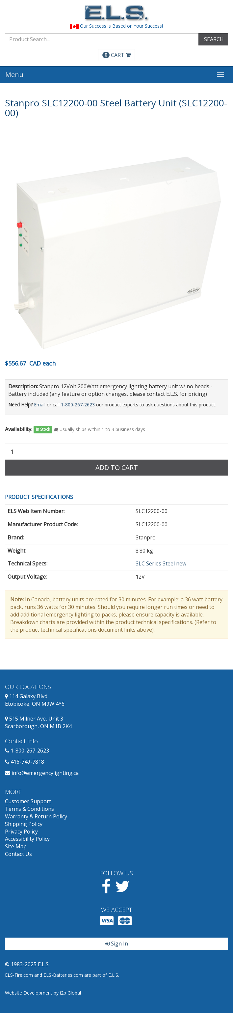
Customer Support (28, 801)
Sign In (116, 943)
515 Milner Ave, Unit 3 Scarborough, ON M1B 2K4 (38, 722)
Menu (14, 74)
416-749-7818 (27, 761)
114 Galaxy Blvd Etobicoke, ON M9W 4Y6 (35, 700)
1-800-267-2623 (78, 404)
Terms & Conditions (29, 808)
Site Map (16, 846)
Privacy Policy (21, 831)
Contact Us (18, 854)
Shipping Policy (23, 824)
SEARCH (213, 39)
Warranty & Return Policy (36, 816)
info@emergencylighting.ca (45, 773)
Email (39, 404)
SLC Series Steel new (161, 563)
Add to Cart (116, 467)
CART (116, 55)
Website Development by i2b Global (43, 993)
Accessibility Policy (27, 838)
